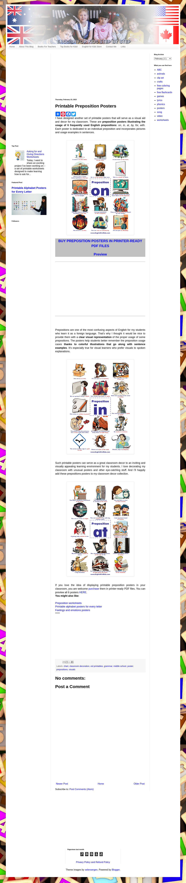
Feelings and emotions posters (72, 610)
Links (123, 46)
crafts (160, 81)
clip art (160, 78)
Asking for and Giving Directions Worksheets (35, 154)
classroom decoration (79, 666)
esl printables (97, 666)
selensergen (91, 869)
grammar (108, 666)
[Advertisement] (100, 74)
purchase (93, 588)
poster (130, 666)
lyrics (159, 100)
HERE (82, 592)
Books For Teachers (47, 46)
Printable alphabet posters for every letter (78, 606)
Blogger (116, 869)
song (159, 112)
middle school (119, 666)
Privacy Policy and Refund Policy (93, 862)
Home (12, 46)
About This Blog (26, 46)
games (160, 96)
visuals (72, 669)
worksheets (163, 120)
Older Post (139, 783)
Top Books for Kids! (69, 46)
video (159, 116)
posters (160, 108)
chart (66, 666)
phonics (161, 104)
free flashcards (164, 92)
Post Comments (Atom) (81, 789)
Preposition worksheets (68, 603)
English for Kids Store (92, 46)
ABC (159, 70)
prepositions (62, 669)
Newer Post (62, 783)
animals (161, 73)
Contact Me (111, 46)
